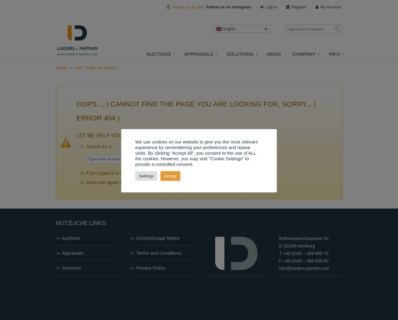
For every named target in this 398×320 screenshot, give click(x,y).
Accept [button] (170, 176)
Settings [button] (146, 176)
